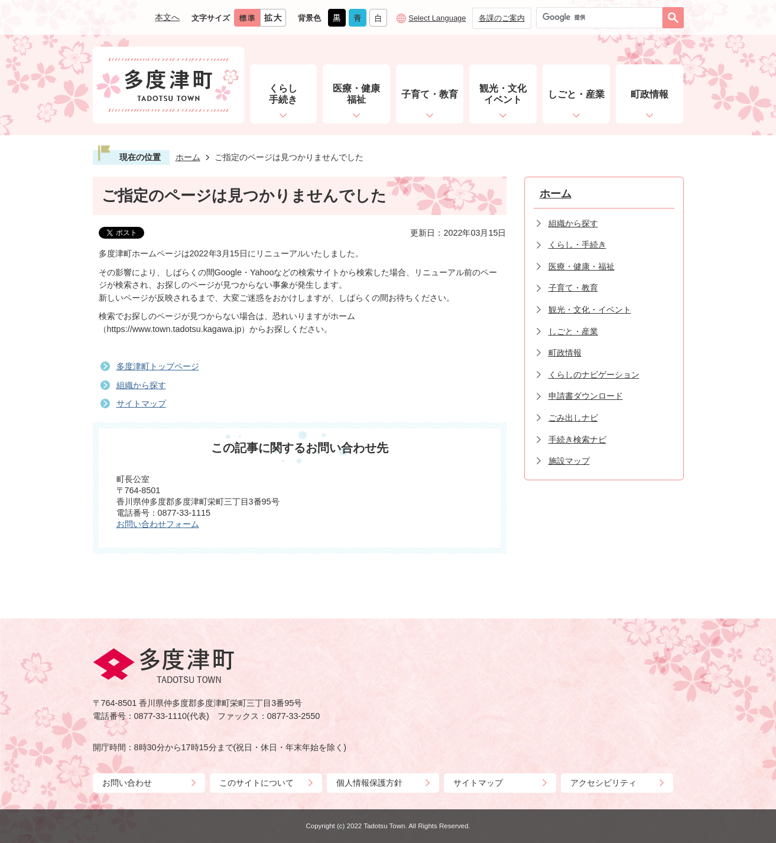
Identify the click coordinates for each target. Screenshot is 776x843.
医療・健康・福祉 (581, 266)
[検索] (602, 18)
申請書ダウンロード (585, 396)
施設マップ (569, 461)
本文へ (167, 17)
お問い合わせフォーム (157, 524)
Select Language (437, 18)
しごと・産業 (573, 331)
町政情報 (565, 352)
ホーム (188, 157)
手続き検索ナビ (577, 439)
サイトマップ (141, 403)
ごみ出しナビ (573, 417)
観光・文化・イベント (589, 309)
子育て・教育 (573, 287)
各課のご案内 (502, 18)
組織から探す (141, 385)
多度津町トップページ (157, 366)
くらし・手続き (577, 244)
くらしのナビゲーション (593, 374)
